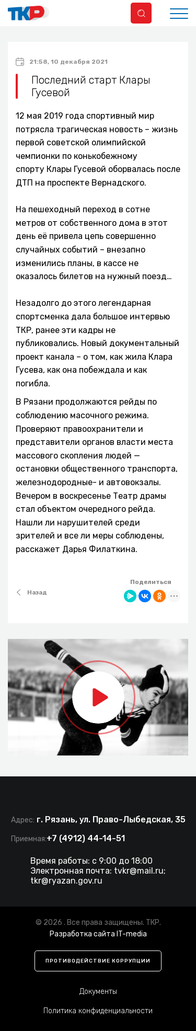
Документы (98, 991)
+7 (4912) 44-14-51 (86, 838)
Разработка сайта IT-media (98, 934)
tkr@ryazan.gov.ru (66, 881)
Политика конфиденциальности (98, 1010)
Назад (31, 592)
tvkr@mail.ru (139, 871)
